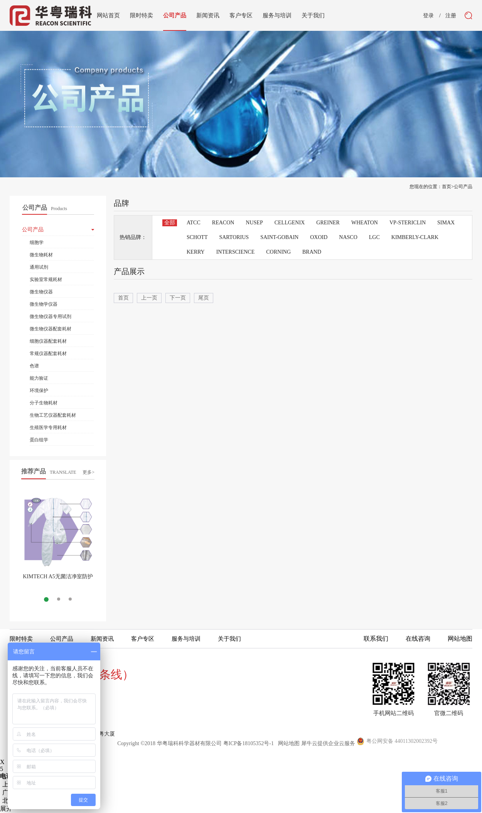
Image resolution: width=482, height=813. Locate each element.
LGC (374, 237)
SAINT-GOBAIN (279, 237)
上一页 (149, 298)
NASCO (348, 237)
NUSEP (254, 223)
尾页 (203, 298)
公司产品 (463, 186)
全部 (169, 223)
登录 (428, 15)
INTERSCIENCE (235, 252)
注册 (450, 15)
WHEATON (364, 223)
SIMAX (446, 223)
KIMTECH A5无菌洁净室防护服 (58, 580)
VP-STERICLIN (407, 223)
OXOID (318, 237)
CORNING (278, 252)
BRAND (311, 252)
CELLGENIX (290, 223)
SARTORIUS (234, 237)
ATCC (194, 223)
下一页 (178, 298)
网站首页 (108, 15)
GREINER (328, 223)
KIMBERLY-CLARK (414, 237)
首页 (123, 298)
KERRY (196, 252)
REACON (223, 223)
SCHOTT (197, 237)
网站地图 (287, 743)
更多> (88, 472)
